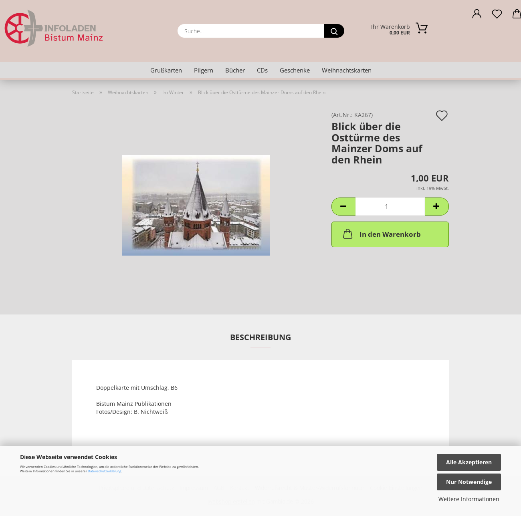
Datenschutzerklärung (104, 471)
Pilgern (203, 70)
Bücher (235, 70)
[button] (477, 16)
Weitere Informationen (468, 499)
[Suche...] (334, 31)
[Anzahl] (390, 207)
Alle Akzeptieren (469, 462)
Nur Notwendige (469, 482)
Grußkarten (166, 70)
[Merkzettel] (497, 16)
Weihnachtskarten (347, 70)
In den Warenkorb (381, 233)
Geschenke (295, 70)
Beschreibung (260, 337)
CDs (262, 70)
